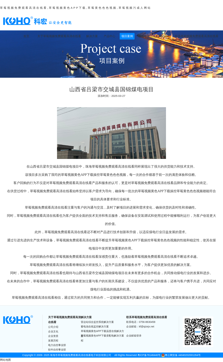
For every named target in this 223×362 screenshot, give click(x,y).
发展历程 (53, 340)
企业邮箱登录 (133, 335)
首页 (26, 36)
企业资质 (53, 336)
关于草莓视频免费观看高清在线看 (59, 36)
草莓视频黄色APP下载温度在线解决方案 (102, 331)
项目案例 (127, 36)
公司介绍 (53, 326)
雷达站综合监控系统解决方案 (97, 322)
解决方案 (92, 36)
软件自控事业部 (57, 349)
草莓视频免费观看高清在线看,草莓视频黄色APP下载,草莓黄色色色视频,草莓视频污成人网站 (75, 7)
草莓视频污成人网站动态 (154, 36)
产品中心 (109, 36)
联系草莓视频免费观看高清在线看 (196, 36)
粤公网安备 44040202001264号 (181, 355)
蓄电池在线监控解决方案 (95, 326)
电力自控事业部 (57, 345)
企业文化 (53, 331)
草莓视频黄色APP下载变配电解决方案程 (102, 336)
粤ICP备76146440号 (149, 355)
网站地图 (5, 359)
